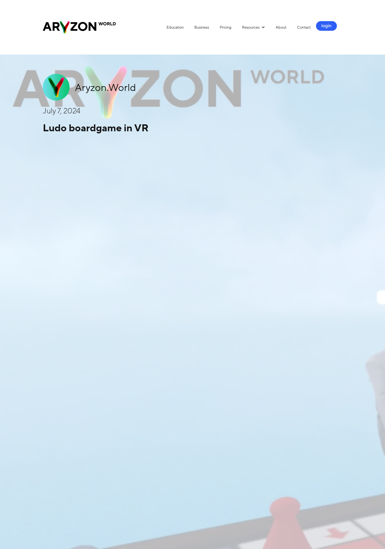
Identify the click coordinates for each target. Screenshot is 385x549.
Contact (304, 27)
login (326, 25)
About (281, 27)
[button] (253, 27)
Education (175, 27)
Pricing (225, 27)
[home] (102, 27)
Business (201, 27)
